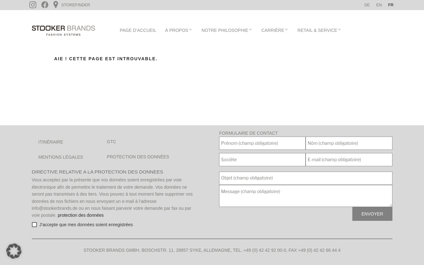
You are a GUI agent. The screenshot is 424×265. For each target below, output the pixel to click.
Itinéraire (51, 141)
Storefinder (75, 5)
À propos (179, 30)
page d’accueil (138, 30)
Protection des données (138, 156)
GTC (111, 141)
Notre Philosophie (227, 30)
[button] (14, 251)
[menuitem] (367, 5)
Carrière (275, 30)
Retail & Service (319, 30)
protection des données (81, 215)
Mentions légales (61, 157)
